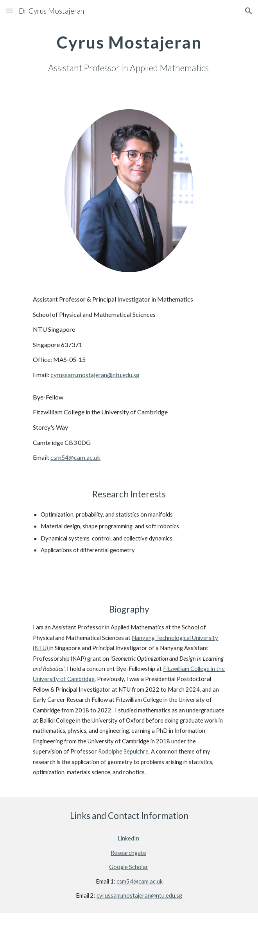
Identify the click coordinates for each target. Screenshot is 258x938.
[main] (129, 52)
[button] (9, 11)
